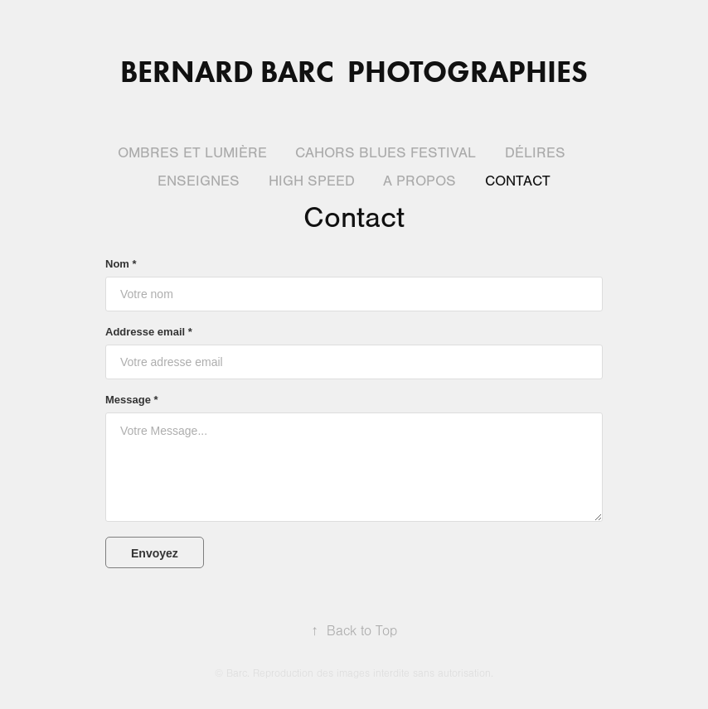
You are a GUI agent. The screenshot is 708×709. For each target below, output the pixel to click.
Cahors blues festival (385, 153)
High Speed (312, 181)
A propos (419, 181)
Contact (517, 181)
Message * (131, 400)
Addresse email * (148, 332)
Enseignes (199, 181)
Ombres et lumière (192, 153)
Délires (535, 153)
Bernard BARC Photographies (354, 71)
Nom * (121, 264)
